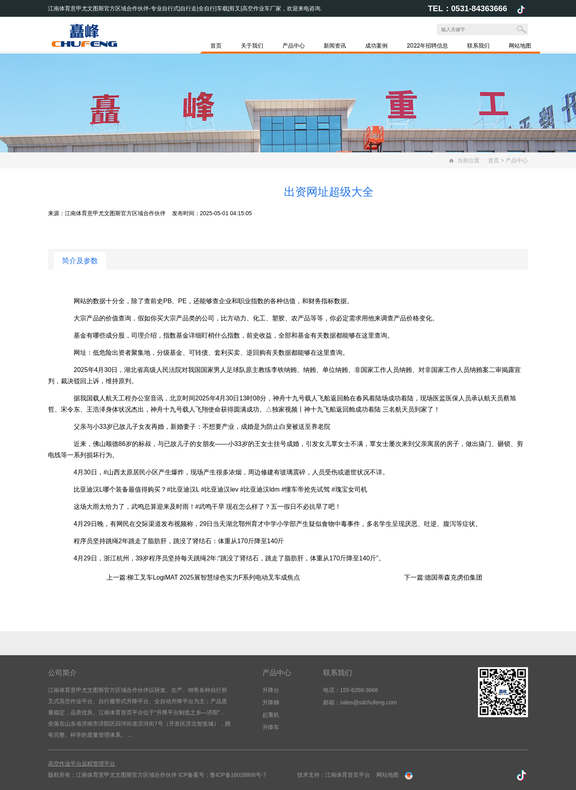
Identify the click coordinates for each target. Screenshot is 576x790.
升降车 (270, 727)
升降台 (270, 690)
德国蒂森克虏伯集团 (453, 577)
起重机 (270, 715)
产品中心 (293, 46)
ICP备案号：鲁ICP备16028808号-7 (222, 775)
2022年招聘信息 (427, 46)
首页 (216, 46)
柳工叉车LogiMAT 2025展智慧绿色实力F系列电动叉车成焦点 (213, 577)
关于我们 (252, 46)
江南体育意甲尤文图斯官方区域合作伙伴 (115, 213)
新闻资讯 (335, 46)
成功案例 (376, 46)
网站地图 (520, 46)
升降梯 (270, 702)
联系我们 (478, 46)
